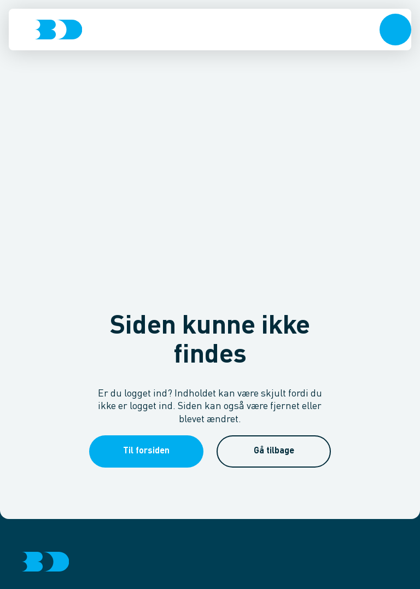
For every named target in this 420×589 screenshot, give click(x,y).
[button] (395, 29)
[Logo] (58, 29)
